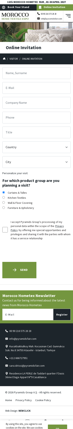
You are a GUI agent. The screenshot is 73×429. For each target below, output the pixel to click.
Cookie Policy (43, 400)
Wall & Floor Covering (20, 203)
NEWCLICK (24, 410)
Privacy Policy (24, 400)
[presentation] (32, 251)
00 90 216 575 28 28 (48, 13)
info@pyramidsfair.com (51, 18)
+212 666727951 (18, 358)
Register (62, 314)
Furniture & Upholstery (21, 208)
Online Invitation (52, 7)
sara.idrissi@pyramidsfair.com (27, 365)
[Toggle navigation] (68, 16)
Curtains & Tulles (17, 192)
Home (8, 400)
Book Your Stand (15, 7)
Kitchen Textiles (17, 197)
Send (19, 270)
